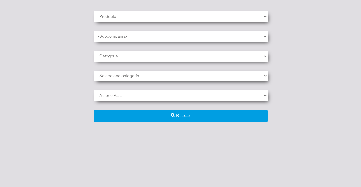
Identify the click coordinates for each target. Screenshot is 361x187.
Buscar (180, 115)
